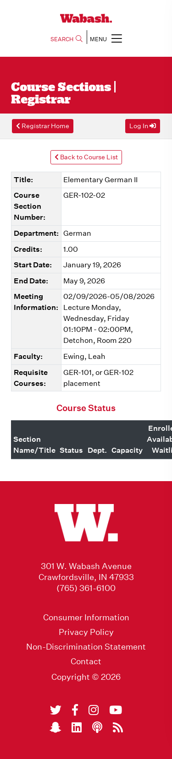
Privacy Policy (86, 632)
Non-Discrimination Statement (86, 646)
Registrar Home (42, 126)
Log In (142, 126)
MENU (106, 38)
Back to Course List (86, 157)
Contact (86, 661)
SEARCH (66, 39)
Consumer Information (86, 617)
